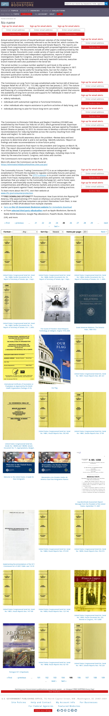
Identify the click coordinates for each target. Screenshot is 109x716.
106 (79, 677)
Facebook (58, 710)
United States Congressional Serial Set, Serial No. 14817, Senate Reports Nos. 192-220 (90, 664)
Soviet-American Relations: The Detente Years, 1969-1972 (90, 328)
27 (78, 223)
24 (57, 223)
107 (87, 677)
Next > (104, 231)
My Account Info (65, 702)
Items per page (74, 231)
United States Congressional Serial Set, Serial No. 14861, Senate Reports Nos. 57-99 (90, 432)
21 (36, 223)
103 (54, 677)
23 (50, 223)
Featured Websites (69, 706)
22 (43, 223)
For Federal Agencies (41, 706)
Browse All (9, 11)
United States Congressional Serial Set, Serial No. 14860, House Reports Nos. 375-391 (54, 550)
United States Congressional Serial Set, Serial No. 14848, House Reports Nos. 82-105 (54, 663)
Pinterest (72, 710)
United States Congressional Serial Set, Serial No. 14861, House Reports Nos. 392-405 (54, 432)
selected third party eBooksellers (26, 210)
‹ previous (19, 223)
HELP (52, 14)
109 (103, 677)
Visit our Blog (43, 710)
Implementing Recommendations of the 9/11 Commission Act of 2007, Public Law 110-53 (19, 565)
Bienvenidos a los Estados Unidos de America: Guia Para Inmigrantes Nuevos (54, 478)
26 (71, 223)
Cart (60, 14)
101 (38, 677)
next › (54, 681)
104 (63, 677)
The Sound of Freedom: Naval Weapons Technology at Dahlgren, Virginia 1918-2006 (54, 330)
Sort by (44, 231)
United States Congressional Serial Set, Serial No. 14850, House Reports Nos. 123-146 (54, 610)
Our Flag (54, 388)
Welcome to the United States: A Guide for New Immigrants (19, 478)
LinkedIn (75, 710)
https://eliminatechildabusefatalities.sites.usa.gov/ (24, 164)
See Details (54, 691)
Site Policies (18, 702)
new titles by (17, 14)
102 (46, 677)
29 (92, 223)
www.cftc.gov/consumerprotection (17, 193)
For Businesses (89, 702)
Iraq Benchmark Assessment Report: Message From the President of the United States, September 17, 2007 (90, 504)
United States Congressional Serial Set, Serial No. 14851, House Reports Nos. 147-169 (19, 610)
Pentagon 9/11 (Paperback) (19, 672)
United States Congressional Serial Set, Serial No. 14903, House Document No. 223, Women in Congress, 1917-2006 (90, 617)
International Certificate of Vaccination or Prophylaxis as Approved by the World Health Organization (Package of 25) (18, 386)
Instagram (65, 710)
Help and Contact (41, 702)
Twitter (61, 710)
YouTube (68, 710)
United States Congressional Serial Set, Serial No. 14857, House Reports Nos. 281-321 (90, 375)
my (41, 14)
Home (3, 19)
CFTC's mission (39, 175)
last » (56, 226)
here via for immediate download (38, 207)
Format (7, 231)
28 (85, 223)
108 (95, 677)
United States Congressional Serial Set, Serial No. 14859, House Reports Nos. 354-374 (90, 550)
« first (7, 223)
